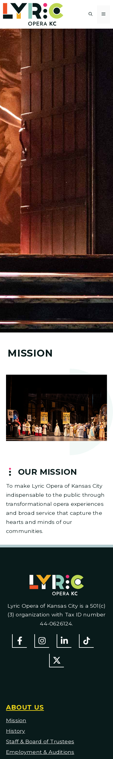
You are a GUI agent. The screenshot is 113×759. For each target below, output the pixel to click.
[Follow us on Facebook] (19, 641)
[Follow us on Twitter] (56, 660)
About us (25, 707)
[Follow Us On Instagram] (41, 641)
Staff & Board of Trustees (40, 741)
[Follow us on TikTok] (86, 641)
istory (17, 731)
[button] (90, 14)
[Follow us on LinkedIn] (64, 641)
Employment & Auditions (40, 752)
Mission (16, 720)
